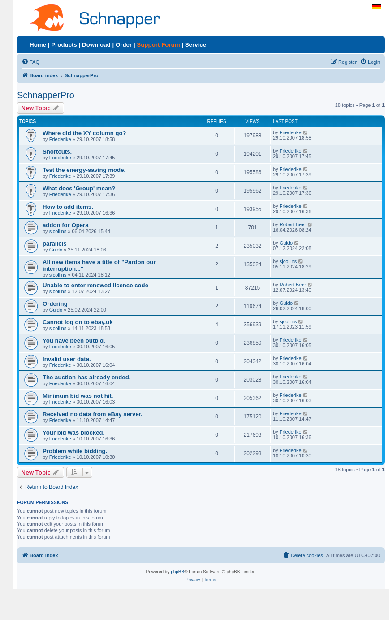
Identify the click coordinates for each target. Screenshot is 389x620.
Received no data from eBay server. (93, 414)
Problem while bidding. (75, 451)
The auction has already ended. (86, 377)
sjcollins (58, 231)
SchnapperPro (45, 95)
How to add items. (68, 206)
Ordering (55, 303)
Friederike (60, 139)
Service (195, 44)
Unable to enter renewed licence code (95, 285)
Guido (55, 249)
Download (96, 44)
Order (124, 44)
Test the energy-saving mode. (84, 170)
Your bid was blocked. (73, 432)
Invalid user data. (67, 359)
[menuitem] (30, 62)
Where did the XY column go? (84, 133)
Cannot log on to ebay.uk (78, 322)
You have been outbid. (74, 340)
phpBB (177, 571)
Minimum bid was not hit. (78, 395)
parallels (55, 243)
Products (64, 44)
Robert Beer (293, 224)
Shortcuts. (57, 151)
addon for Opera (66, 225)
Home (38, 44)
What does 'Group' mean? (79, 188)
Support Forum (158, 44)
